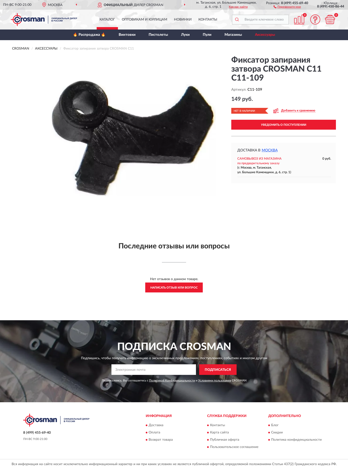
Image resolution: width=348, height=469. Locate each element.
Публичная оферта (224, 439)
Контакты (207, 19)
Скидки (277, 432)
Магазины (233, 35)
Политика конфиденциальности (296, 439)
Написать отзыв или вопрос (174, 287)
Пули (207, 35)
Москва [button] (270, 150)
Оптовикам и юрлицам (144, 19)
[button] (287, 6)
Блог (275, 425)
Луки (185, 35)
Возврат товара (161, 439)
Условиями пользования (214, 380)
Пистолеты (158, 35)
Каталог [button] (107, 19)
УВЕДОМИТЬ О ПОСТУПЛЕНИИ (283, 124)
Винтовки (127, 35)
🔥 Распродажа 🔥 (89, 35)
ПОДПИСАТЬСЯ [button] (218, 370)
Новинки (183, 19)
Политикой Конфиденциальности (172, 380)
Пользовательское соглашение (234, 447)
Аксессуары (265, 35)
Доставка (156, 425)
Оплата (154, 432)
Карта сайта (219, 432)
